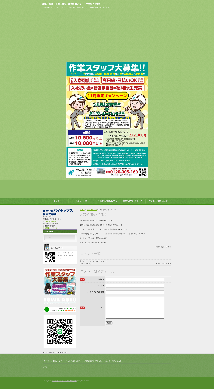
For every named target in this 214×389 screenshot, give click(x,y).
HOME (56, 201)
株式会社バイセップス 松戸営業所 (64, 381)
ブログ (48, 237)
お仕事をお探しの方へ (107, 201)
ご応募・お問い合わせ (158, 201)
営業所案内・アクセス (132, 201)
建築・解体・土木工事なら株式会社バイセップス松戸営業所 (71, 4)
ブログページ (92, 210)
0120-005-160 (51, 221)
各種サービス (81, 201)
